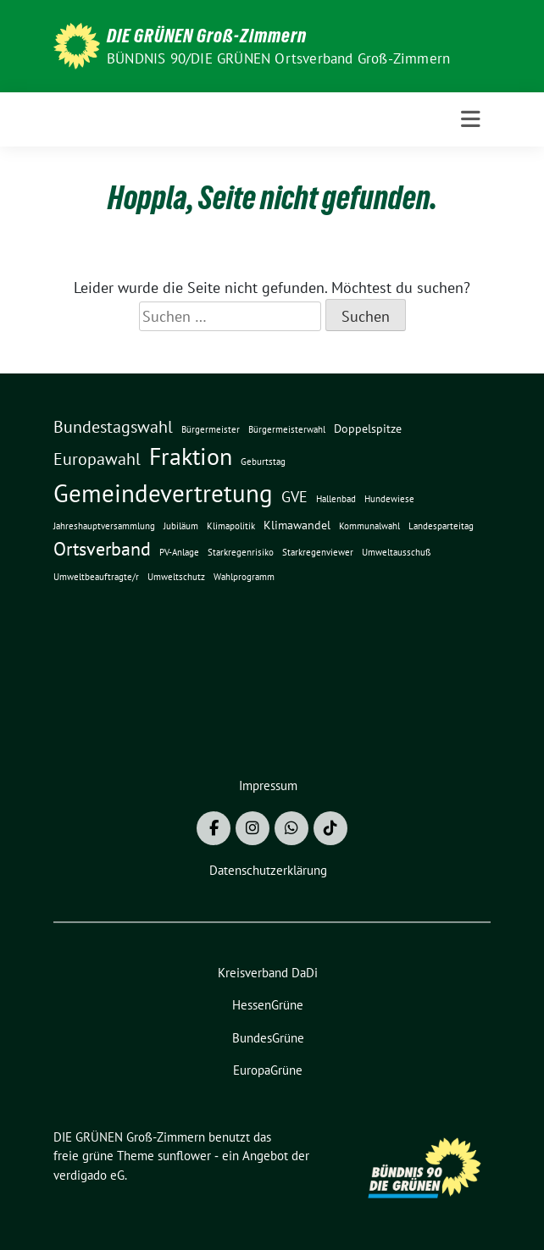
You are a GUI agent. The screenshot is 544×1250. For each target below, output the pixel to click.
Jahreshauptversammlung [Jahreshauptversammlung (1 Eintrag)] (104, 526)
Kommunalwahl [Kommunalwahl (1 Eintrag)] (369, 526)
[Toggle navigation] (471, 119)
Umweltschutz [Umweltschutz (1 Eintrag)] (176, 577)
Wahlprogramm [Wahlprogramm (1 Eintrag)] (244, 577)
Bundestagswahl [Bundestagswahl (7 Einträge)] (113, 426)
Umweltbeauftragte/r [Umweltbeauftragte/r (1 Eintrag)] (96, 577)
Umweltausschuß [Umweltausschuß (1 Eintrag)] (396, 552)
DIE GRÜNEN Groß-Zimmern (207, 36)
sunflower (184, 1156)
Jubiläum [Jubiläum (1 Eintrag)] (181, 526)
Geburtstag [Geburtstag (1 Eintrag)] (263, 461)
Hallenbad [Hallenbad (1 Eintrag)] (336, 499)
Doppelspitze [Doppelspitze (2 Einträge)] (368, 428)
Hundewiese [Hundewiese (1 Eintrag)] (389, 499)
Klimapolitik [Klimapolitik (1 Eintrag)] (231, 526)
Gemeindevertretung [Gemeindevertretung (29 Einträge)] (163, 493)
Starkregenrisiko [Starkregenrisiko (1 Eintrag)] (241, 552)
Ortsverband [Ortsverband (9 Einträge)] (102, 549)
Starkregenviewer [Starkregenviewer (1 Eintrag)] (317, 552)
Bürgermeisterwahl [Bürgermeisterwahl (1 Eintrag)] (286, 429)
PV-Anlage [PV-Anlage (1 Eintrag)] (179, 552)
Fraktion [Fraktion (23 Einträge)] (190, 456)
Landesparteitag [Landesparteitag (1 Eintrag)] (441, 526)
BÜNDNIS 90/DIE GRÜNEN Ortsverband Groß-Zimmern (278, 58)
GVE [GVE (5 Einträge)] (294, 496)
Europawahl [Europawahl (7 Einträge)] (97, 458)
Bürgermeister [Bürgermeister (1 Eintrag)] (210, 429)
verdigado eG (89, 1175)
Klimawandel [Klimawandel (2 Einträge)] (297, 525)
